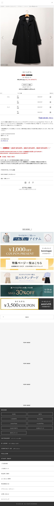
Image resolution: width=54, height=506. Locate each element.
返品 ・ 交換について (5, 178)
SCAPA (14, 414)
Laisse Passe (14, 423)
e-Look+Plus (40, 423)
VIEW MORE (26, 229)
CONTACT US (10, 448)
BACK (27, 317)
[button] (51, 38)
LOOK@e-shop (27, 2)
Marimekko (40, 418)
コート (26, 6)
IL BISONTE (14, 418)
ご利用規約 (4, 463)
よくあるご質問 (6, 479)
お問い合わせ (5, 494)
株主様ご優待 (5, 473)
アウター (20, 6)
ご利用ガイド (5, 468)
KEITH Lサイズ (14, 433)
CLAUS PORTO (14, 428)
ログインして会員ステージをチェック (27, 89)
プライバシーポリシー (8, 489)
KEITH (40, 414)
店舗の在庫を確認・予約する (46, 118)
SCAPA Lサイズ (40, 428)
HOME (2, 6)
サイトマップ (5, 499)
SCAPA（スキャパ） (11, 6)
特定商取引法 (5, 484)
